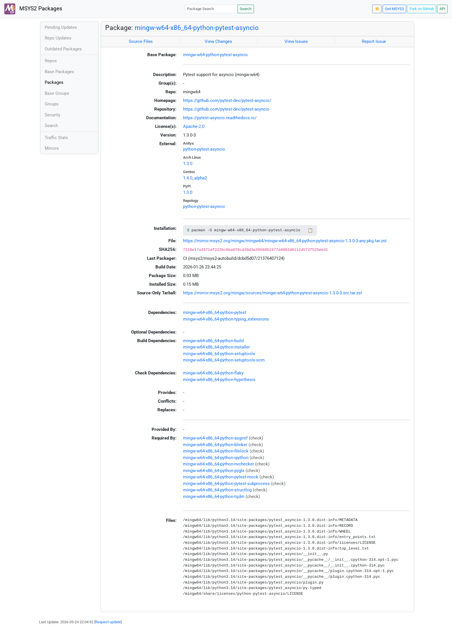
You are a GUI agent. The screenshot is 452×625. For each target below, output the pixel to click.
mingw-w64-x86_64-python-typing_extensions (226, 319)
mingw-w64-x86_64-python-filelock (215, 451)
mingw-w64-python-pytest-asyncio (215, 54)
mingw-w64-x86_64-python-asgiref (215, 438)
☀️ (377, 9)
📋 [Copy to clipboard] (310, 230)
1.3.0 (187, 163)
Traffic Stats (56, 137)
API (442, 9)
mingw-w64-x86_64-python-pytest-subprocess (226, 483)
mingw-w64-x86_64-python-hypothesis (219, 379)
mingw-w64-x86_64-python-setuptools (219, 353)
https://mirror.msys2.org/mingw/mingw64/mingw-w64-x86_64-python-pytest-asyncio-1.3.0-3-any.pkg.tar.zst (285, 240)
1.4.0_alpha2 (195, 178)
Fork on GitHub (422, 9)
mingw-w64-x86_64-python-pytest (214, 312)
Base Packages (59, 71)
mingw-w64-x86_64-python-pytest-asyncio (197, 27)
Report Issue (374, 41)
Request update (108, 622)
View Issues (296, 41)
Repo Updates (58, 38)
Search (245, 9)
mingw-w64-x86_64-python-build (213, 340)
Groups (52, 104)
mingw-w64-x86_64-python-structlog (217, 490)
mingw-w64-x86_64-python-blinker (215, 444)
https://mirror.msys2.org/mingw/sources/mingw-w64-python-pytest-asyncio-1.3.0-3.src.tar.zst (272, 293)
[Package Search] (211, 9)
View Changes (218, 41)
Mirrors (52, 148)
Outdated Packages (63, 49)
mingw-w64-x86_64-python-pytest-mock (220, 477)
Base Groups (57, 93)
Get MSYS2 (394, 9)
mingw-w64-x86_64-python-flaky (213, 373)
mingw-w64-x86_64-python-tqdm (213, 496)
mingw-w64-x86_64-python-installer (216, 347)
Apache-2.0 (193, 126)
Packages (54, 82)
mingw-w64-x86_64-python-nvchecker (218, 464)
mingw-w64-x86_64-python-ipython (215, 457)
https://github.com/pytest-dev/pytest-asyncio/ (227, 100)
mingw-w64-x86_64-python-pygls (213, 470)
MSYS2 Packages (33, 8)
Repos (51, 60)
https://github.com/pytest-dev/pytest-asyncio (226, 109)
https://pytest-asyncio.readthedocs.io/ (220, 117)
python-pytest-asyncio (204, 149)
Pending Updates (61, 27)
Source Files (141, 41)
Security (52, 115)
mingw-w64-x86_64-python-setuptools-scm (224, 360)
